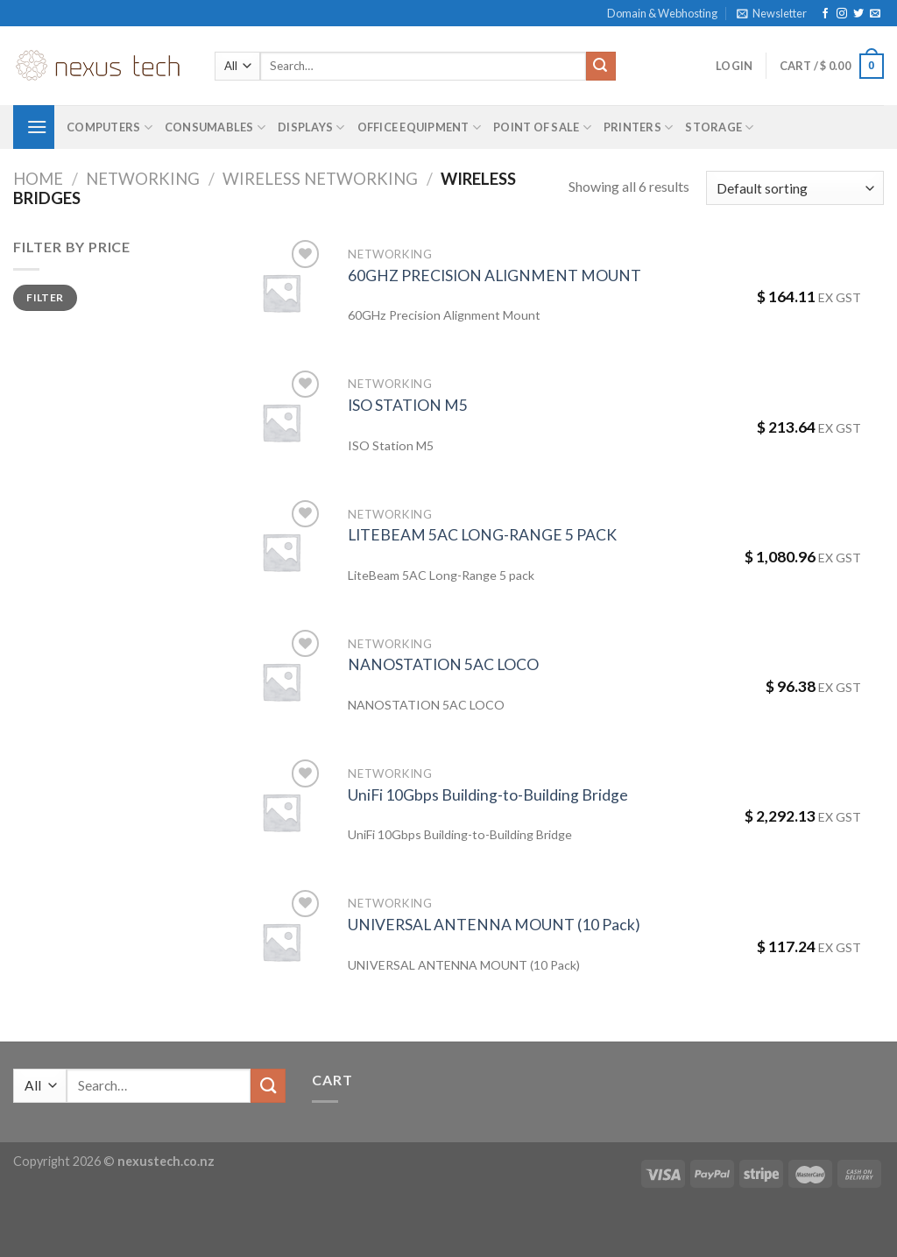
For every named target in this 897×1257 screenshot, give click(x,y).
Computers (109, 127)
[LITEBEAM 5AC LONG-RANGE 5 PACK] (281, 551)
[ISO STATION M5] (281, 422)
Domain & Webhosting (662, 13)
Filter (44, 297)
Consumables (215, 127)
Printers (639, 127)
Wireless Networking (320, 178)
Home (38, 178)
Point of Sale (542, 127)
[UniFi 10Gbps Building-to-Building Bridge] (281, 812)
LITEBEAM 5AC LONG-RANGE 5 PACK (482, 535)
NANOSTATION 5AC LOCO (443, 664)
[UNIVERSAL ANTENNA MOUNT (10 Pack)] (281, 941)
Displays (311, 127)
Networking (143, 178)
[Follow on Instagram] (842, 14)
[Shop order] (795, 188)
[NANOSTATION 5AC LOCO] (281, 681)
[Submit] (601, 66)
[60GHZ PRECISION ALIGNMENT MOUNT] (281, 292)
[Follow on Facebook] (825, 14)
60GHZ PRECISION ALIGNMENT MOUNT (494, 275)
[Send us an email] (875, 14)
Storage (719, 127)
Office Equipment (419, 127)
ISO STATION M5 (408, 405)
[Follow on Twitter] (858, 14)
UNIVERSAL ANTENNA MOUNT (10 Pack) (494, 924)
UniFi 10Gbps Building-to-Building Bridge (488, 795)
